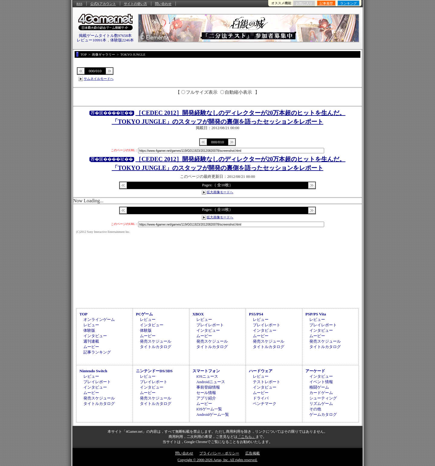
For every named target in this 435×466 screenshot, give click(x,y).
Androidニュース (210, 382)
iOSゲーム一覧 (209, 409)
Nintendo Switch (93, 371)
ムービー (91, 346)
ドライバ (261, 398)
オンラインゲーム (99, 319)
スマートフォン (206, 371)
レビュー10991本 (91, 40)
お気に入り (304, 3)
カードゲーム (321, 392)
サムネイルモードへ (99, 78)
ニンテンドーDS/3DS (154, 371)
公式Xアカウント (103, 3)
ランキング (348, 3)
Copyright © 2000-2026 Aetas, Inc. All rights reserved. (217, 460)
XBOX (198, 314)
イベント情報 (321, 382)
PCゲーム (144, 314)
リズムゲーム (321, 403)
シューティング (323, 398)
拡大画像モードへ (220, 192)
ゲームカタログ (323, 414)
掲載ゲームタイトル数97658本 (105, 35)
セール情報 (206, 392)
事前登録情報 (208, 387)
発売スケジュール (155, 341)
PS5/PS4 (256, 314)
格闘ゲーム (319, 387)
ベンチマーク (264, 403)
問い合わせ (163, 3)
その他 (315, 409)
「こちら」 (246, 437)
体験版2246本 (122, 40)
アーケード (315, 371)
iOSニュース (207, 376)
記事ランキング (97, 352)
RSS (79, 3)
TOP (83, 314)
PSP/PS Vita (315, 314)
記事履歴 (326, 3)
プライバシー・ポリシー (219, 453)
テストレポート (266, 382)
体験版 (89, 330)
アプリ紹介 (206, 398)
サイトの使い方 (135, 3)
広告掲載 (252, 453)
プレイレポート (210, 325)
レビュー (91, 325)
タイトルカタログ (155, 346)
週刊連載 (91, 341)
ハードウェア (260, 371)
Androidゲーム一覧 (212, 414)
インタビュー (95, 336)
